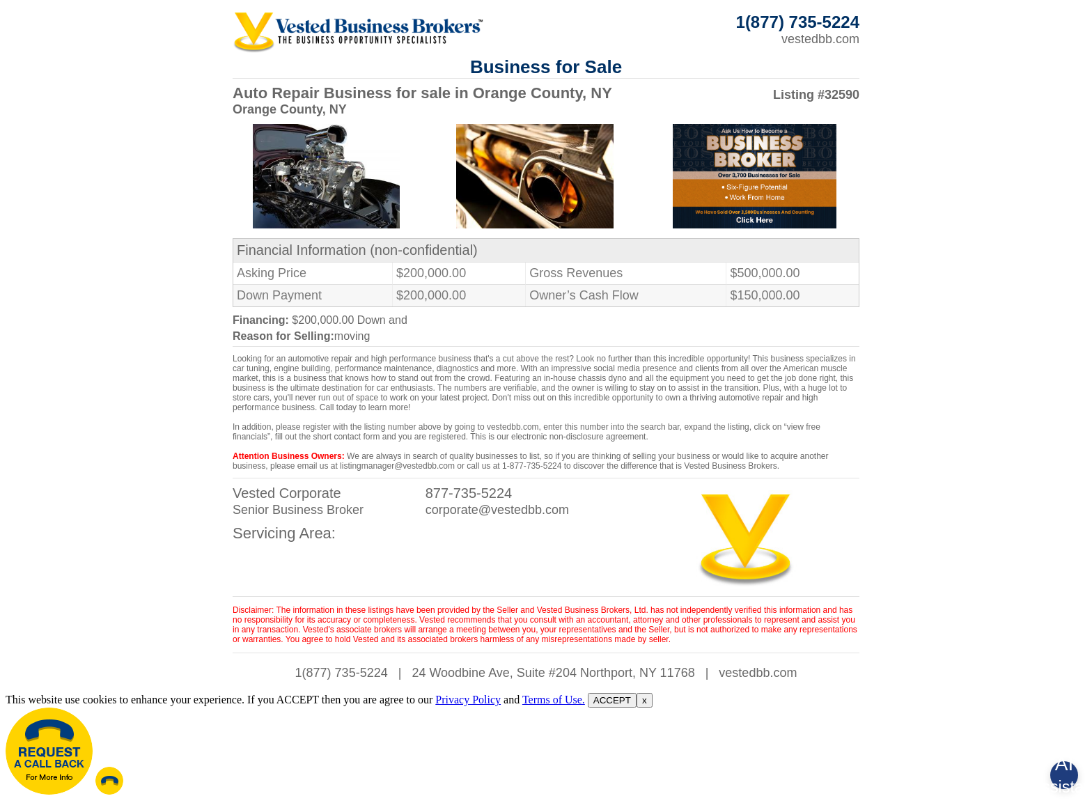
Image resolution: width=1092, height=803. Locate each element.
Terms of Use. (553, 699)
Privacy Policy (468, 699)
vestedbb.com (820, 39)
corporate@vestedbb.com (497, 510)
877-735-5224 (469, 493)
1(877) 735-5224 (341, 673)
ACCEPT (612, 700)
